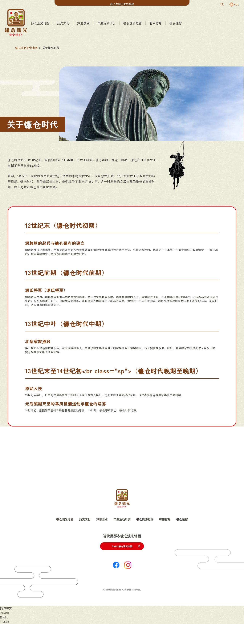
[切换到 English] (5, 617)
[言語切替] (233, 5)
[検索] (222, 5)
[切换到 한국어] (4, 612)
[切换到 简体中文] (6, 608)
